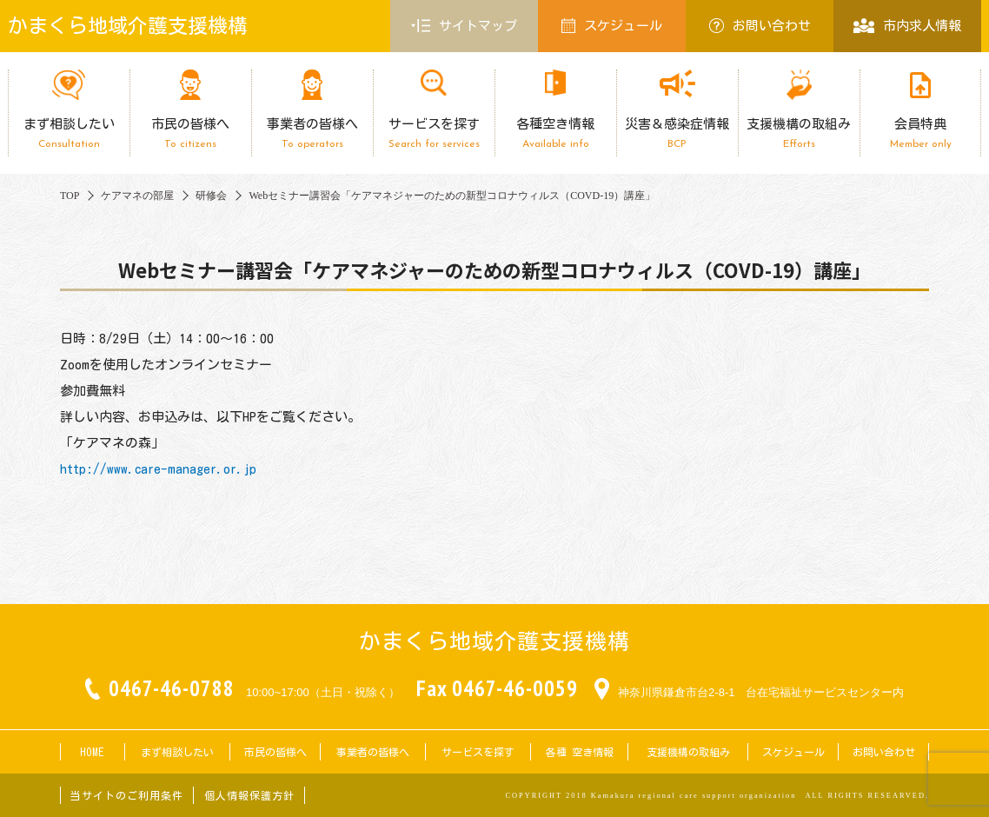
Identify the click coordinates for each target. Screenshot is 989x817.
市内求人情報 (906, 25)
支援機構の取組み (799, 133)
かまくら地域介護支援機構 (128, 26)
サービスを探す (433, 133)
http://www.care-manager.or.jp (158, 468)
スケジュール (611, 25)
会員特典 (920, 133)
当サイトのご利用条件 (126, 795)
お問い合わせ (760, 25)
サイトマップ (464, 26)
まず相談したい (68, 133)
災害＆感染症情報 (677, 133)
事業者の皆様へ (312, 133)
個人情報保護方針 (249, 795)
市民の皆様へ (190, 133)
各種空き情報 (555, 133)
